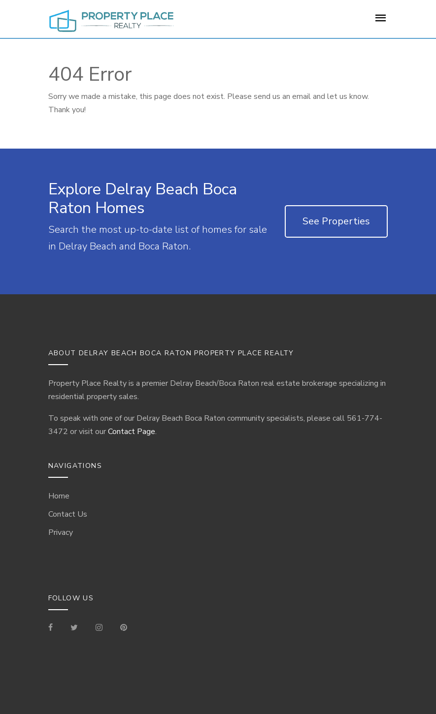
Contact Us (67, 514)
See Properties (336, 221)
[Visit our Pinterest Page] (123, 628)
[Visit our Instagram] (99, 628)
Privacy (60, 532)
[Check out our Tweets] (74, 628)
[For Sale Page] (381, 21)
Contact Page (131, 431)
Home (58, 496)
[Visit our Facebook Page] (54, 628)
